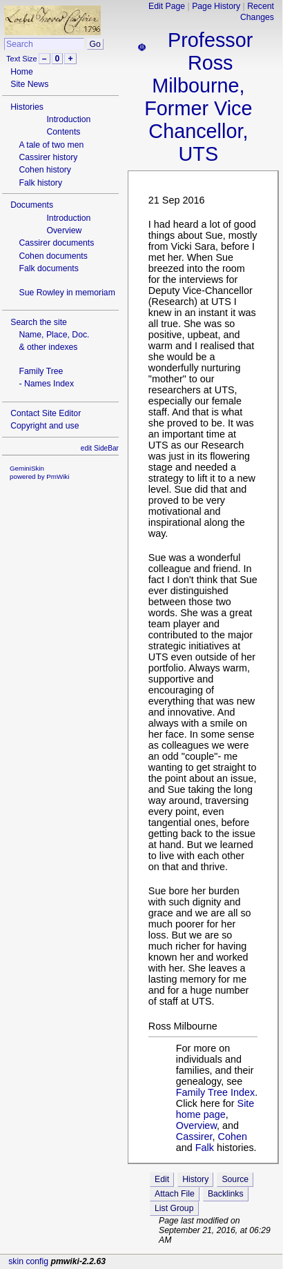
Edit (162, 1179)
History (195, 1179)
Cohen (232, 1136)
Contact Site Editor (45, 413)
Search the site (38, 322)
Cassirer (194, 1136)
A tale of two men (51, 145)
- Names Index (46, 383)
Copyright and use (44, 426)
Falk (204, 1147)
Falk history (40, 183)
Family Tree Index (215, 1092)
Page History (216, 6)
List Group (174, 1208)
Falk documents (48, 268)
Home (21, 72)
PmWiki (57, 476)
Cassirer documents (56, 243)
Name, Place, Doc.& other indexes (54, 341)
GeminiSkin (27, 468)
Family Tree (41, 371)
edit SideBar (100, 448)
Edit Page (166, 6)
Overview (63, 230)
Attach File (175, 1194)
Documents (31, 205)
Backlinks (226, 1194)
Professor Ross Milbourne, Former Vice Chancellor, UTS (198, 97)
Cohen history (45, 170)
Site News (29, 84)
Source (235, 1179)
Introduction (68, 119)
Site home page (215, 1109)
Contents (63, 132)
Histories (26, 107)
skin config (28, 1261)
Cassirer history (48, 157)
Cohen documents (53, 256)
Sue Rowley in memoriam (67, 292)
